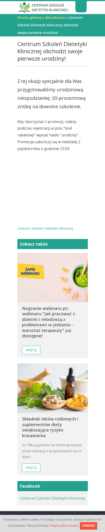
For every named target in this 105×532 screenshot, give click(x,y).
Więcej (31, 350)
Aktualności (55, 17)
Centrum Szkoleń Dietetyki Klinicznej (52, 498)
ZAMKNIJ (88, 525)
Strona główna (29, 17)
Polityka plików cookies (64, 525)
